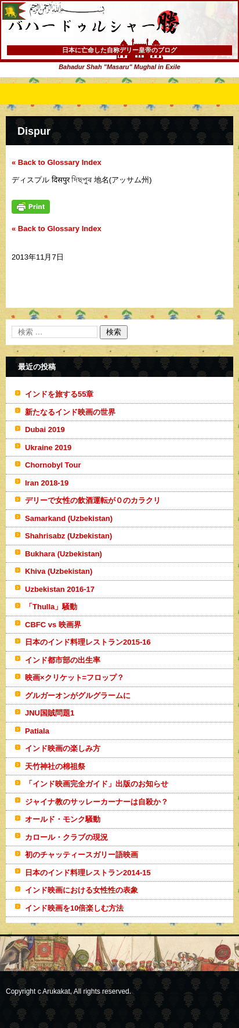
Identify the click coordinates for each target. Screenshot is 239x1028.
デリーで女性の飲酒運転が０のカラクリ (93, 500)
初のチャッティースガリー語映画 (81, 854)
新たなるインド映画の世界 (70, 412)
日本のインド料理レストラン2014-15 (88, 872)
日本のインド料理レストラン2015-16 (88, 642)
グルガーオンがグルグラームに (78, 695)
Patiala (37, 731)
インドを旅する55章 (59, 394)
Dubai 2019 (45, 429)
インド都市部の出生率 (62, 660)
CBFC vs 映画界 (53, 624)
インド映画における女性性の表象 (81, 890)
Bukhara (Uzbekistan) (63, 553)
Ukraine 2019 (48, 447)
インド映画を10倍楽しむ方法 (74, 908)
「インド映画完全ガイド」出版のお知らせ (96, 783)
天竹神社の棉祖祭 (55, 766)
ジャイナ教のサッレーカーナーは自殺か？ (96, 801)
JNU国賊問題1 (49, 713)
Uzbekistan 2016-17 (60, 589)
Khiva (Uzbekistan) (58, 571)
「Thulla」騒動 (51, 606)
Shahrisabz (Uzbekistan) (68, 535)
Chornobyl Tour (53, 465)
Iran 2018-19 (46, 483)
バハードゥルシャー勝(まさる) (78, 46)
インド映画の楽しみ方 (62, 748)
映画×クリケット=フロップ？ (74, 677)
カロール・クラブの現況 (66, 837)
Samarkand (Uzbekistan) (69, 518)
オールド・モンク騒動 (62, 819)
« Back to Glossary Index (57, 162)
